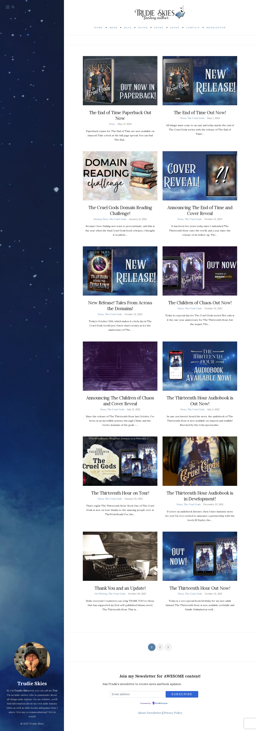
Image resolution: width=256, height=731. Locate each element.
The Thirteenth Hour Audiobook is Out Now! (199, 400)
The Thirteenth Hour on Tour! (120, 493)
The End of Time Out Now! (200, 112)
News (112, 123)
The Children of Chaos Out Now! (200, 302)
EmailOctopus (161, 703)
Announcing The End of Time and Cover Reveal (199, 210)
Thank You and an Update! (120, 588)
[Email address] (137, 694)
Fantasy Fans (101, 219)
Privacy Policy (173, 713)
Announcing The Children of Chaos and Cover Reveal (120, 400)
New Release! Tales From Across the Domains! (120, 305)
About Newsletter (150, 713)
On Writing (100, 593)
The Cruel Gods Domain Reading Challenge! (120, 210)
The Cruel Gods (195, 118)
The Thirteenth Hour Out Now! (199, 588)
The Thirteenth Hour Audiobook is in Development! (199, 496)
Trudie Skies (32, 684)
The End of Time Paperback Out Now (120, 115)
